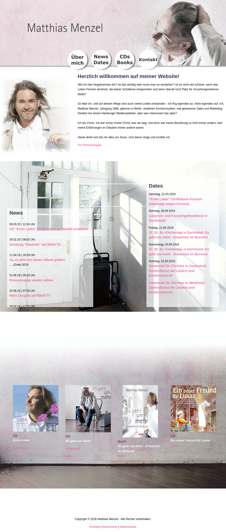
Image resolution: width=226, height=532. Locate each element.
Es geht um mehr (77, 441)
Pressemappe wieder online (31, 280)
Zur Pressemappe (89, 145)
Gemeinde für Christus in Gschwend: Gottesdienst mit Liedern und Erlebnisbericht (178, 270)
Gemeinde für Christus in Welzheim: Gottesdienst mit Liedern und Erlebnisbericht (177, 287)
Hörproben (20, 448)
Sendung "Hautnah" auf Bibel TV (35, 244)
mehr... (17, 455)
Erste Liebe (21, 440)
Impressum (109, 526)
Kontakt (94, 526)
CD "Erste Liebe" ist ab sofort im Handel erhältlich (48, 229)
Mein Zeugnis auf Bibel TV (29, 295)
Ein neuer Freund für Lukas (190, 440)
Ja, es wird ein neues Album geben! (37, 260)
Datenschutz (128, 526)
